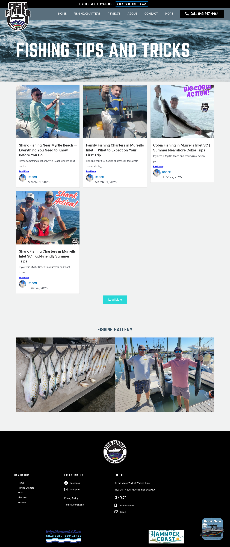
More (166, 14)
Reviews (110, 14)
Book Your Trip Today (132, 4)
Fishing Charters (83, 14)
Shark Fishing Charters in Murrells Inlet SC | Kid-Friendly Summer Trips (45, 257)
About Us (22, 498)
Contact (148, 14)
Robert (32, 178)
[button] (20, 375)
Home (59, 14)
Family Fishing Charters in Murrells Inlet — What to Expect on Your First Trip (112, 151)
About (129, 14)
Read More (24, 172)
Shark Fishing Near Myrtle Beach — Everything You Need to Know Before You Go (47, 151)
